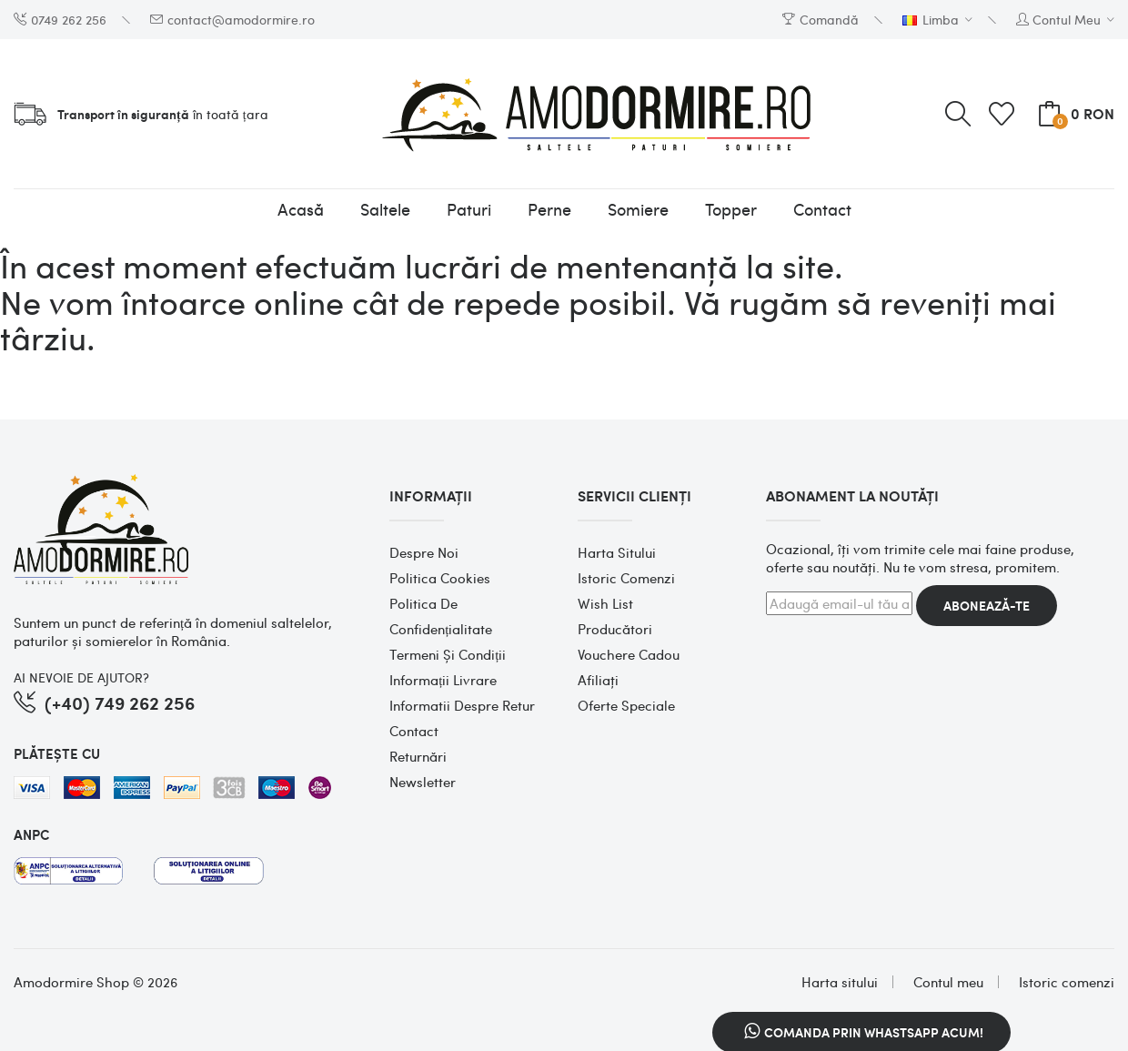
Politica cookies (439, 578)
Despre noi (423, 552)
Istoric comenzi (626, 578)
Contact (413, 731)
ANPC (31, 834)
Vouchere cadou (629, 654)
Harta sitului (617, 552)
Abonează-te (986, 605)
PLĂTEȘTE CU (57, 753)
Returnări (418, 756)
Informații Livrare (443, 680)
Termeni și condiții (447, 654)
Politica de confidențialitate (440, 616)
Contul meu (948, 982)
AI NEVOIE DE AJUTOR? (81, 677)
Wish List (605, 603)
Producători (615, 629)
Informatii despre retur (462, 705)
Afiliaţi (598, 680)
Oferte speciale (626, 705)
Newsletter (422, 782)
